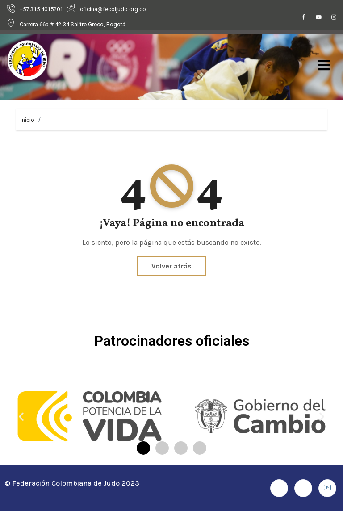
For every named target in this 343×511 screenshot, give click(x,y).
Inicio (27, 120)
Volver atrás (171, 266)
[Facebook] (303, 18)
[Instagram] (334, 18)
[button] (21, 416)
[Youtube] (319, 18)
